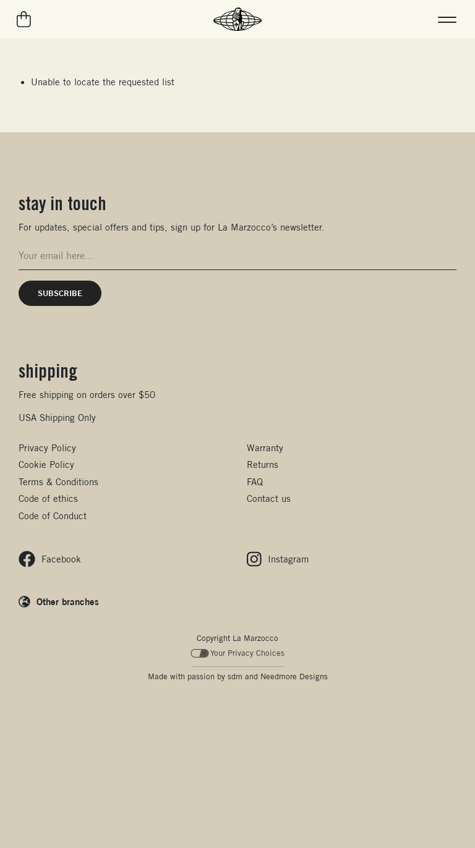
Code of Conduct (53, 516)
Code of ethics (48, 498)
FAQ (255, 482)
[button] (447, 19)
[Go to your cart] (24, 19)
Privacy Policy (47, 448)
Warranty (265, 448)
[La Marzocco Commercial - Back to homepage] (237, 19)
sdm (235, 676)
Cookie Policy (46, 464)
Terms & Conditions (58, 482)
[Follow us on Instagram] (278, 559)
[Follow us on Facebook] (50, 559)
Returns (262, 464)
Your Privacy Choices (237, 653)
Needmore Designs (294, 676)
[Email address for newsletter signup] (237, 255)
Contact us (269, 498)
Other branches (67, 601)
